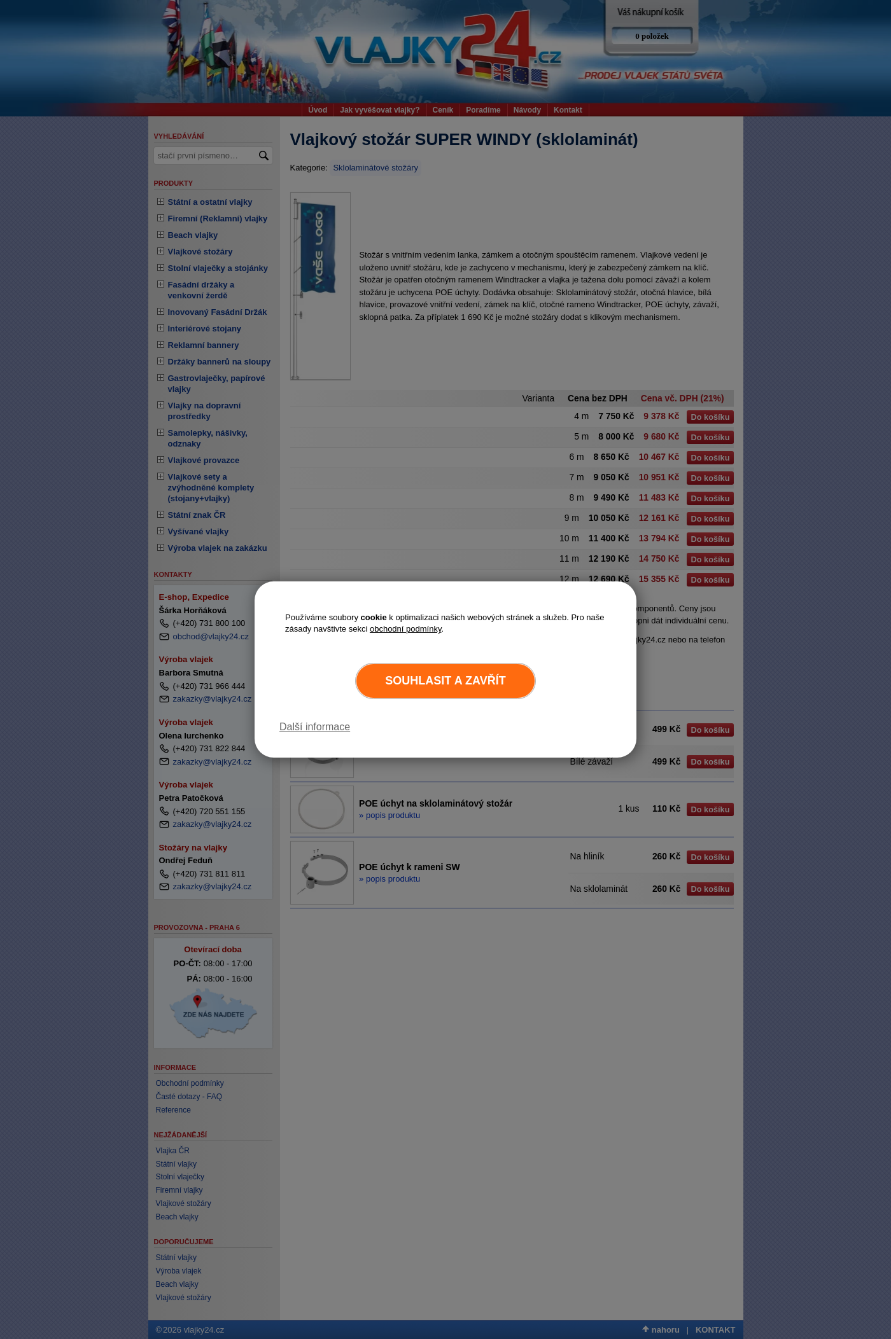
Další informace (314, 726)
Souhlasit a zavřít (445, 680)
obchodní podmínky (406, 629)
